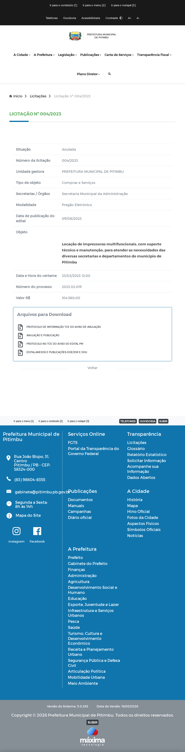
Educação (77, 598)
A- (138, 18)
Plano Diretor (87, 74)
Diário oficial (80, 517)
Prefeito (75, 557)
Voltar (92, 368)
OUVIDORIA (147, 421)
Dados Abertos (141, 477)
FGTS (73, 442)
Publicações (89, 54)
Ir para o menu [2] (94, 5)
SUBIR (163, 421)
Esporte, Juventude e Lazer (93, 604)
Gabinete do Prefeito (87, 563)
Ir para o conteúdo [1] (63, 5)
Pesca (73, 621)
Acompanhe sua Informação (143, 469)
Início (17, 96)
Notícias (135, 535)
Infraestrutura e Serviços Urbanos (91, 613)
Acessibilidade (90, 18)
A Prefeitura (43, 54)
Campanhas (79, 511)
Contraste (114, 18)
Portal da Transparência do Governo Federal (93, 451)
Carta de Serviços (118, 54)
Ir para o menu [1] (24, 421)
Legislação (66, 54)
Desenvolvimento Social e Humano (92, 590)
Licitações (40, 96)
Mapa (132, 505)
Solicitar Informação (146, 460)
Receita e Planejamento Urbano (91, 652)
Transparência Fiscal (153, 54)
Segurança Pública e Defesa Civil (94, 663)
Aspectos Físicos (143, 523)
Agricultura (78, 581)
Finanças (76, 569)
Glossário (136, 448)
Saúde (74, 627)
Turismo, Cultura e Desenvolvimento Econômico (85, 638)
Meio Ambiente (83, 683)
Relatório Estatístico (146, 454)
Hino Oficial (138, 511)
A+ (129, 18)
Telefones (52, 18)
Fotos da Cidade (142, 517)
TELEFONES (128, 421)
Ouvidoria (69, 18)
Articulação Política (87, 671)
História (134, 499)
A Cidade (20, 54)
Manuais (76, 505)
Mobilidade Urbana (86, 677)
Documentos (80, 499)
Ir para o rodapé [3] (123, 5)
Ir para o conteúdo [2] (51, 421)
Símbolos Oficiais (144, 529)
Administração (82, 575)
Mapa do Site (28, 515)
